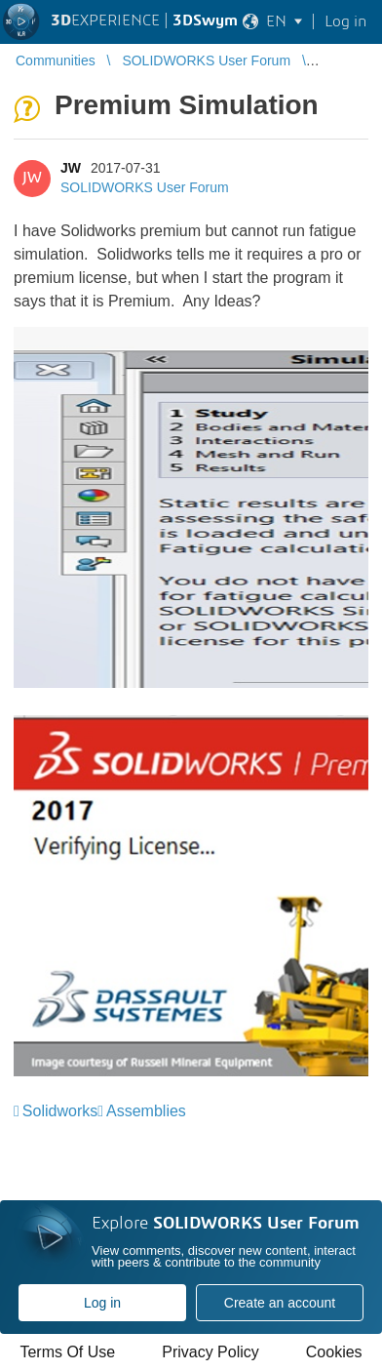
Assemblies (146, 1111)
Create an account (279, 1303)
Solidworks (59, 1111)
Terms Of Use (67, 1352)
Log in (102, 1303)
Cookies (334, 1352)
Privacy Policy (210, 1352)
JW (70, 168)
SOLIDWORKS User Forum (144, 187)
